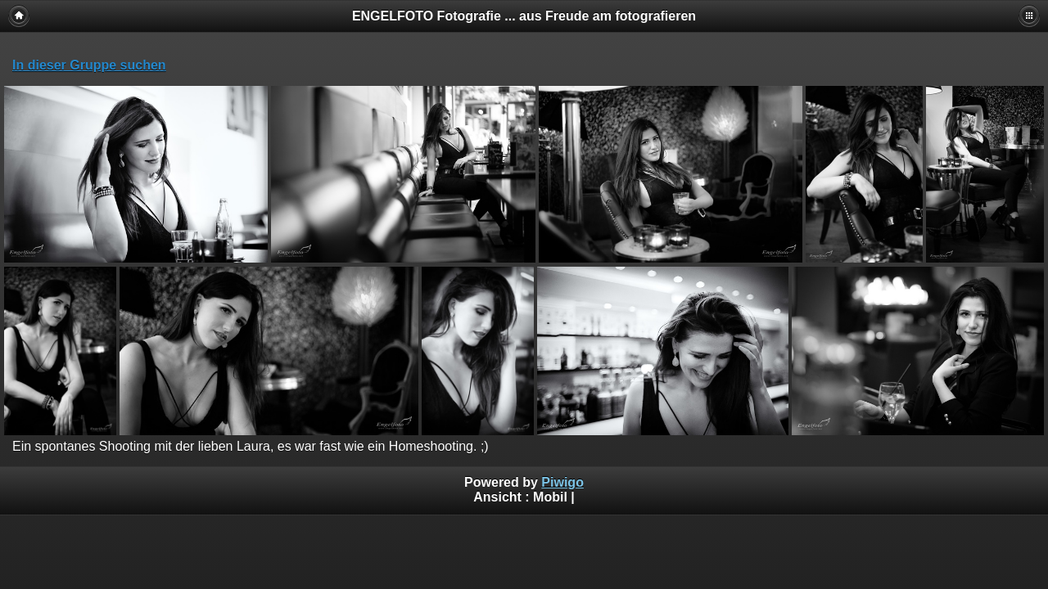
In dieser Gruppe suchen (89, 65)
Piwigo (562, 482)
